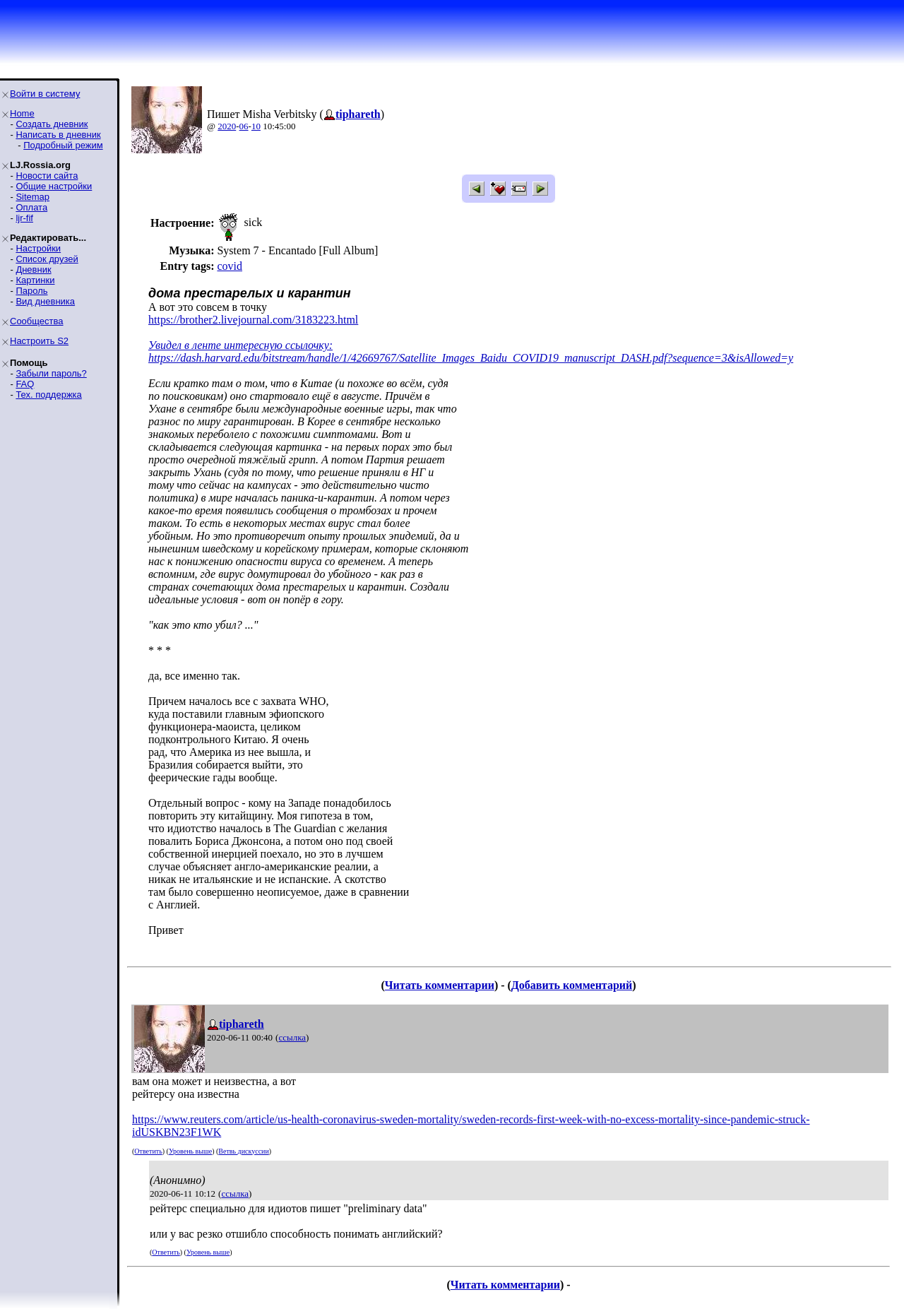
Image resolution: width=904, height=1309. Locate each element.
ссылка (292, 1037)
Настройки (38, 248)
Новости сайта (47, 175)
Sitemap (32, 196)
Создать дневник (52, 124)
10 (256, 126)
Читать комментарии (439, 985)
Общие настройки (54, 186)
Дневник (33, 269)
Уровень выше (190, 1151)
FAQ (25, 384)
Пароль (31, 290)
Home (22, 113)
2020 (227, 126)
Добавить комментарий (571, 985)
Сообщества (37, 321)
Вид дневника (45, 301)
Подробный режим (62, 145)
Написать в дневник (58, 134)
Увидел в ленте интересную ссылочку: (240, 345)
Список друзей (47, 259)
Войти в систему (45, 93)
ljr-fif (24, 218)
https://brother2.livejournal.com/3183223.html (253, 320)
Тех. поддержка (48, 394)
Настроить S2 (39, 341)
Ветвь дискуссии (243, 1151)
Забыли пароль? (51, 373)
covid (229, 266)
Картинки (35, 280)
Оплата (31, 207)
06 (244, 126)
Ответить (148, 1151)
